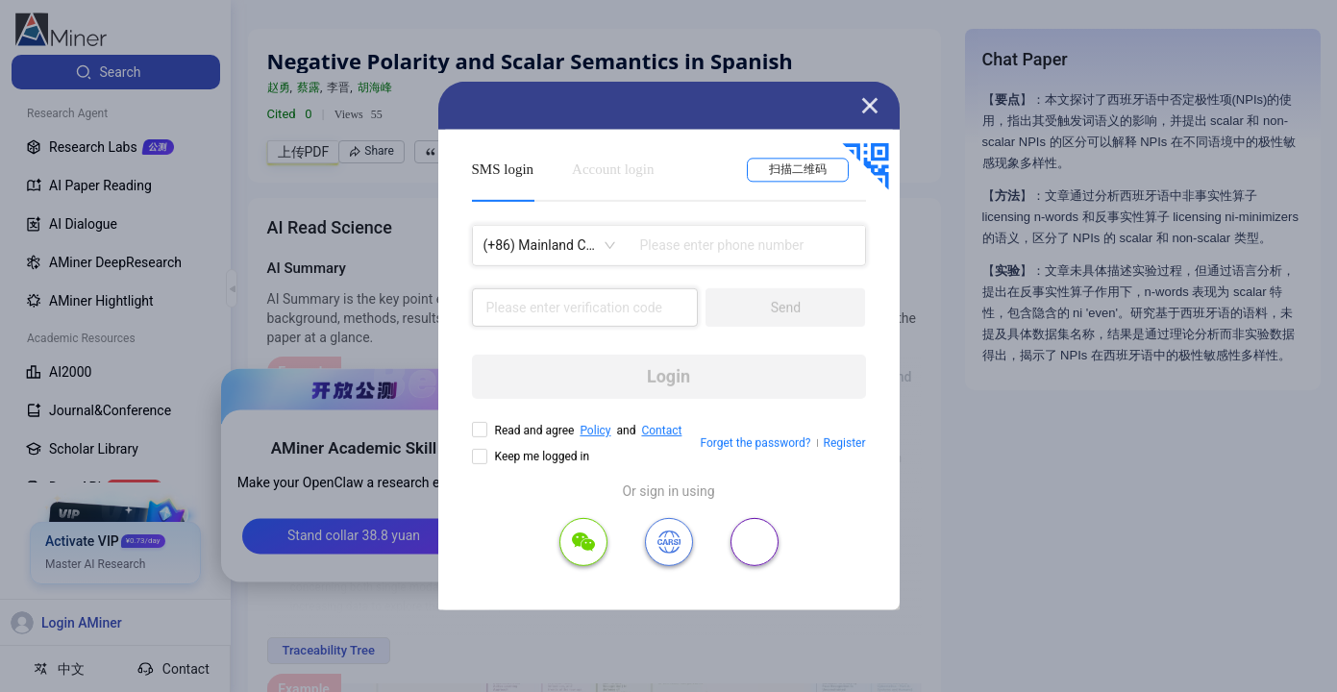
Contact (661, 430)
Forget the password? (755, 443)
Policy (595, 430)
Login (668, 376)
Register (845, 443)
